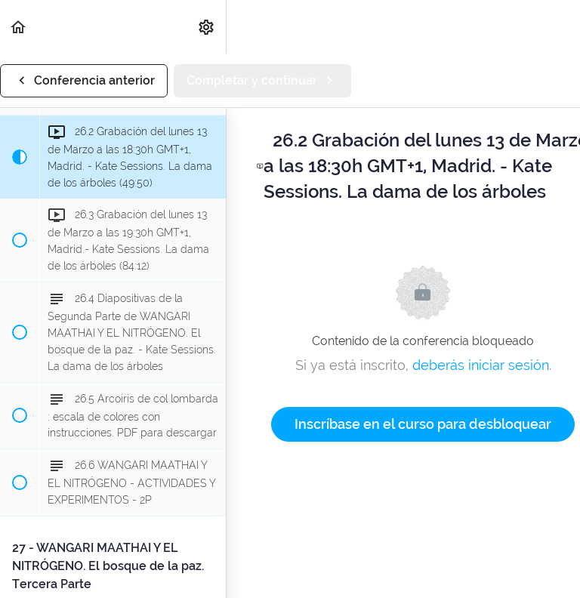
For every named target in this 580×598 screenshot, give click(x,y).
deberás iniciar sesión (480, 365)
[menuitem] (207, 27)
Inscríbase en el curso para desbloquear (423, 424)
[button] (19, 27)
